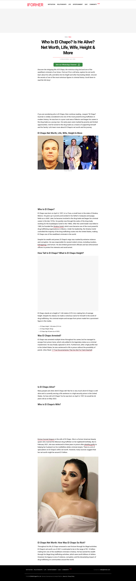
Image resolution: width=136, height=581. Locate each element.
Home (66, 37)
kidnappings (42, 245)
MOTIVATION (51, 4)
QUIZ (86, 4)
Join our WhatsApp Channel (68, 64)
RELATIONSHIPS (61, 4)
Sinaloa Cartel (59, 226)
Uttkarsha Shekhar (65, 59)
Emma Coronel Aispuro (46, 439)
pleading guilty (89, 444)
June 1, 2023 (72, 59)
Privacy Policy (71, 576)
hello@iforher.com (105, 569)
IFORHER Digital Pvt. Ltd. (35, 576)
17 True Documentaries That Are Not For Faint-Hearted (72, 350)
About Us (65, 576)
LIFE (69, 4)
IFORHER (35, 4)
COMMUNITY (93, 4)
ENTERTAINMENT (78, 4)
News (70, 37)
